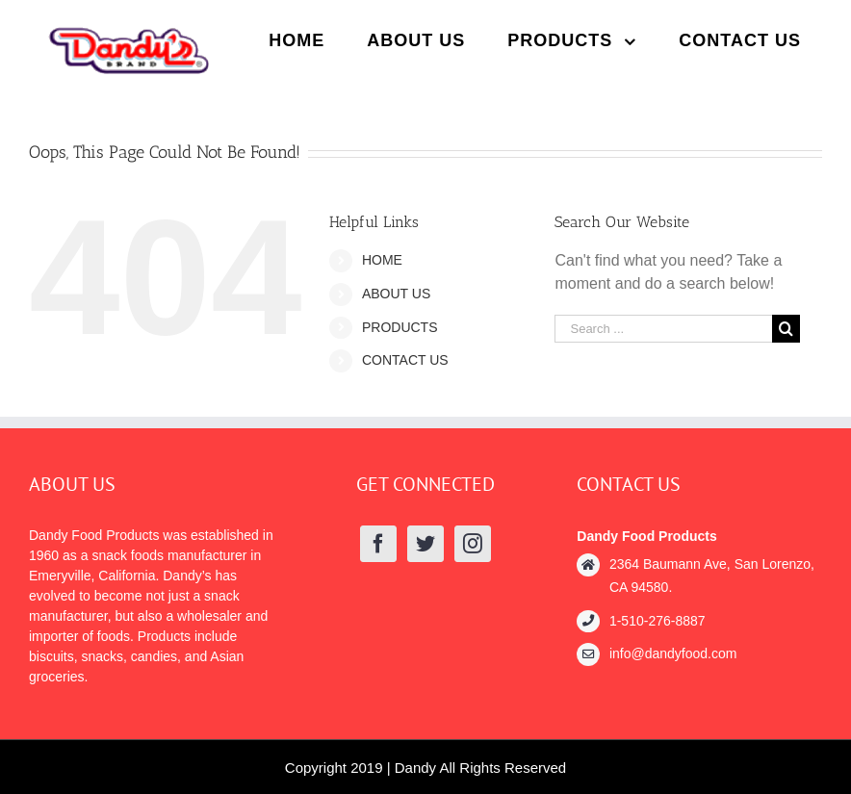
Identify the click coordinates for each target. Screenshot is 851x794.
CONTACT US (405, 360)
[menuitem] (296, 40)
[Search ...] (663, 329)
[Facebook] (378, 543)
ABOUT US (396, 293)
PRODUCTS (400, 327)
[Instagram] (472, 543)
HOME (382, 260)
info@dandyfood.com (673, 653)
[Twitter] (425, 543)
